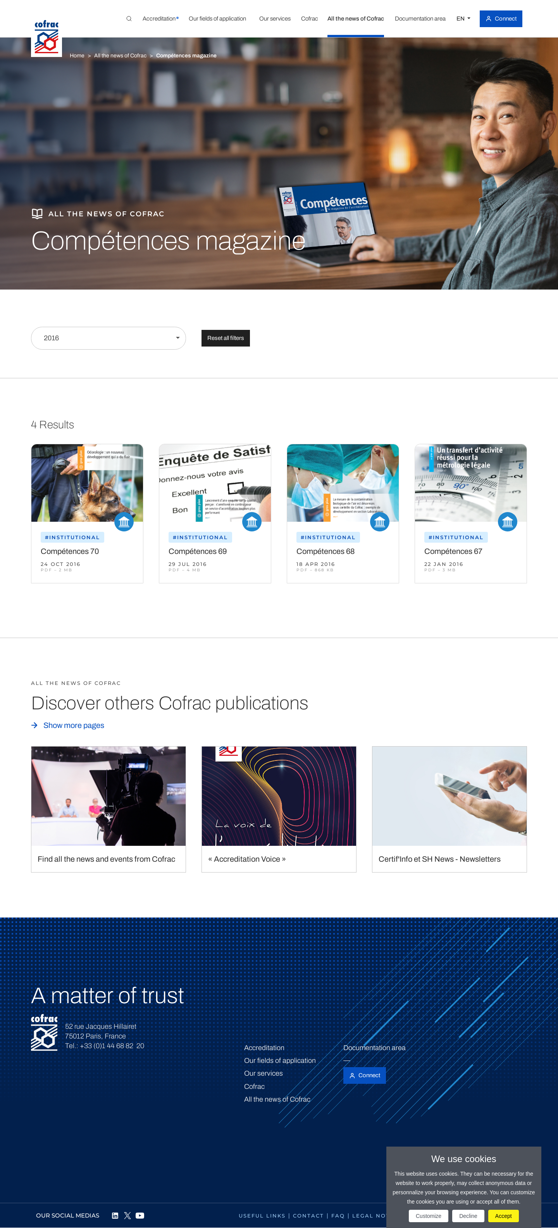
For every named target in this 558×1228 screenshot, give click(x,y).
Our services (263, 1073)
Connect (506, 19)
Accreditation (264, 1048)
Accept (503, 1216)
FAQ (338, 1215)
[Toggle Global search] (129, 18)
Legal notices (378, 1215)
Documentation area (374, 1048)
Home (77, 56)
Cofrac (254, 1086)
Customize (428, 1216)
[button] (159, 18)
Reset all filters (225, 338)
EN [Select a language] (461, 19)
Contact (308, 1215)
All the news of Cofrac (120, 56)
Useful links (262, 1215)
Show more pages (73, 725)
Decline (468, 1216)
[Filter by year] (108, 338)
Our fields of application (280, 1060)
